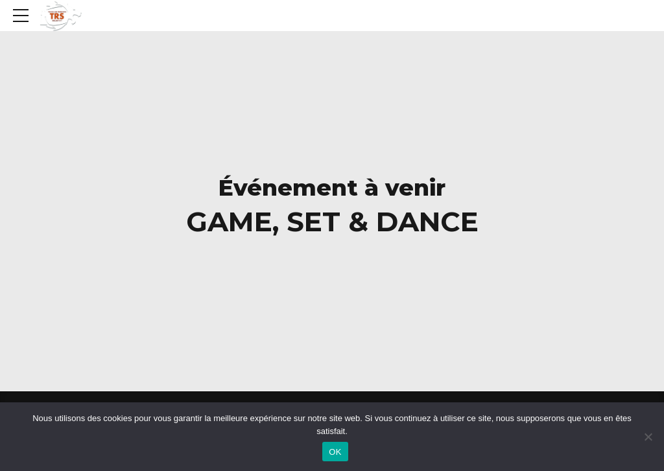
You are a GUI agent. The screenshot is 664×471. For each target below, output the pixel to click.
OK (335, 452)
